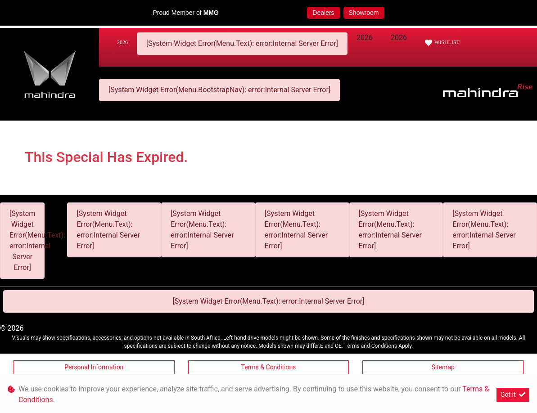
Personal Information (93, 367)
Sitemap (442, 367)
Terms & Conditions (268, 367)
